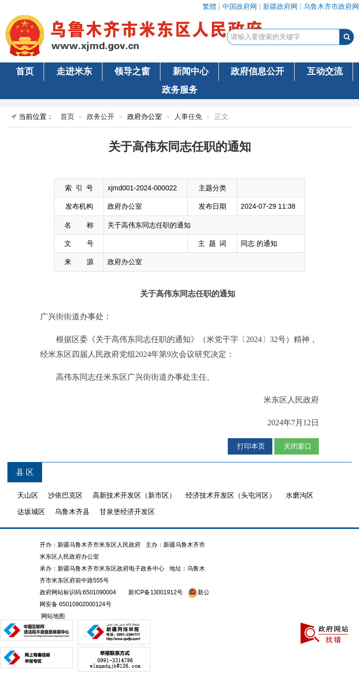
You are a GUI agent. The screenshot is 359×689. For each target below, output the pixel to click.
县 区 (25, 472)
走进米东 (74, 71)
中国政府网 (239, 6)
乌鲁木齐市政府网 (331, 6)
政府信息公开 (257, 71)
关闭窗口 (296, 446)
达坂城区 (31, 512)
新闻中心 (190, 71)
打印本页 (250, 446)
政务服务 (180, 90)
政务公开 (100, 116)
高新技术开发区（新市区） (134, 495)
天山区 (27, 495)
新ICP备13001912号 (155, 592)
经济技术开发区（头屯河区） (231, 495)
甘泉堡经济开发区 (127, 512)
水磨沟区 (299, 495)
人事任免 (188, 116)
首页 (25, 71)
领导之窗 (132, 71)
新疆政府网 (280, 6)
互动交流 (325, 71)
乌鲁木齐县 (72, 512)
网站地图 (52, 616)
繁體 (209, 6)
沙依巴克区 (65, 495)
